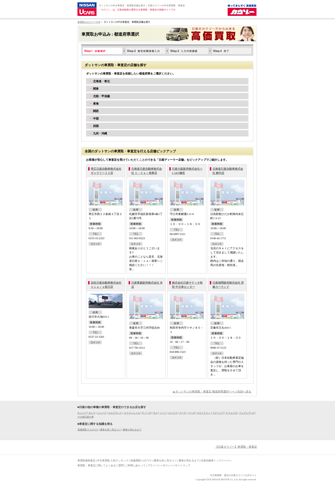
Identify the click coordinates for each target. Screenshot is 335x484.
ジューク (102, 413)
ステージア (218, 413)
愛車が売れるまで (132, 429)
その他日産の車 (85, 417)
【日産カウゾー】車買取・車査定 (236, 446)
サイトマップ (182, 465)
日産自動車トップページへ (216, 460)
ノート (162, 413)
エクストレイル (132, 413)
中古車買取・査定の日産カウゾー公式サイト (233, 475)
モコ (155, 413)
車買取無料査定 (86, 460)
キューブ (82, 413)
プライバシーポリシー (160, 465)
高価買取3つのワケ (141, 460)
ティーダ (146, 413)
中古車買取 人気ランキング (112, 460)
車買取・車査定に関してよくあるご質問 (100, 465)
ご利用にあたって (135, 465)
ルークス (173, 413)
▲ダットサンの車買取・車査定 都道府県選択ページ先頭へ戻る (212, 391)
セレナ (91, 413)
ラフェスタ (231, 413)
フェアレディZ (247, 413)
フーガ (191, 413)
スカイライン (204, 413)
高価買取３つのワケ (87, 429)
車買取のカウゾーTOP (88, 22)
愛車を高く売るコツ (110, 429)
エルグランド (115, 413)
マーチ (182, 413)
